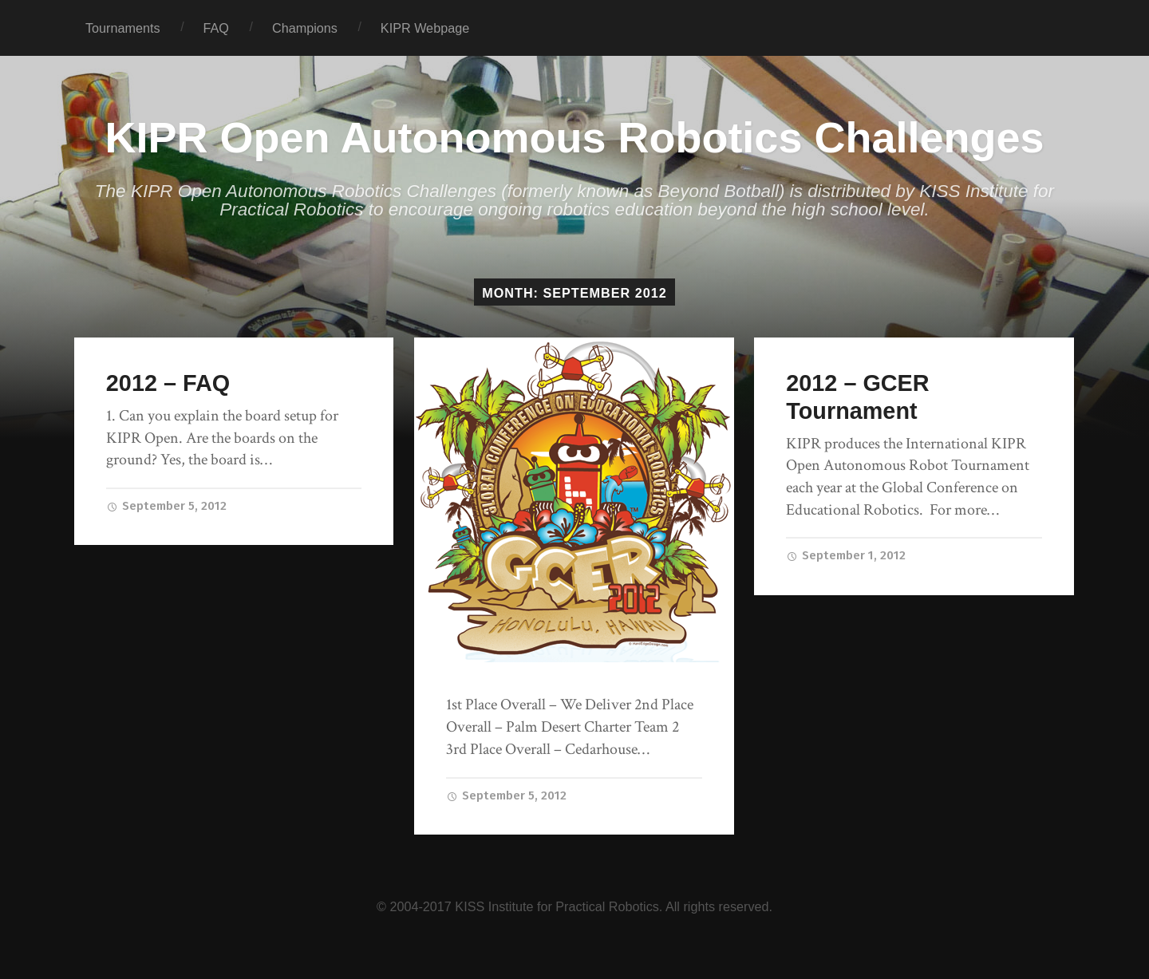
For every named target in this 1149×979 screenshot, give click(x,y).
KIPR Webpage (425, 28)
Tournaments (122, 28)
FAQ (216, 28)
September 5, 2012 (166, 506)
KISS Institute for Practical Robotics (557, 906)
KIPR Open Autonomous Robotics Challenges (574, 137)
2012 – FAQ (168, 383)
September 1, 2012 (846, 555)
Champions (305, 28)
